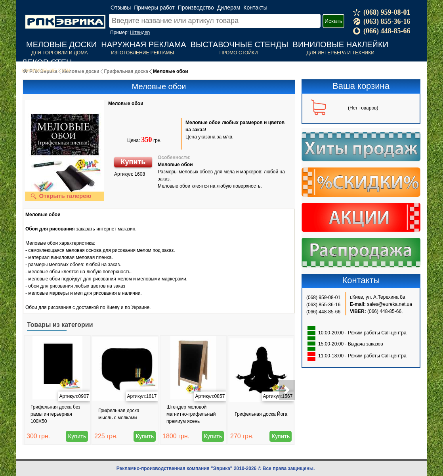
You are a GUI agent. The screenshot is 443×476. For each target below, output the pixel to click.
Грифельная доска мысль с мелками (118, 414)
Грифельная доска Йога (261, 414)
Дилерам (228, 7)
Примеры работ (154, 7)
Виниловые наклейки (340, 44)
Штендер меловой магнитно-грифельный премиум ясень (191, 414)
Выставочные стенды (239, 44)
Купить (133, 162)
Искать (333, 21)
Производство (196, 7)
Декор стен (47, 62)
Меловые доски (61, 44)
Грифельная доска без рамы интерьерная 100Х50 (55, 414)
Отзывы (121, 7)
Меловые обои (125, 103)
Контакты (255, 7)
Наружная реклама (143, 44)
